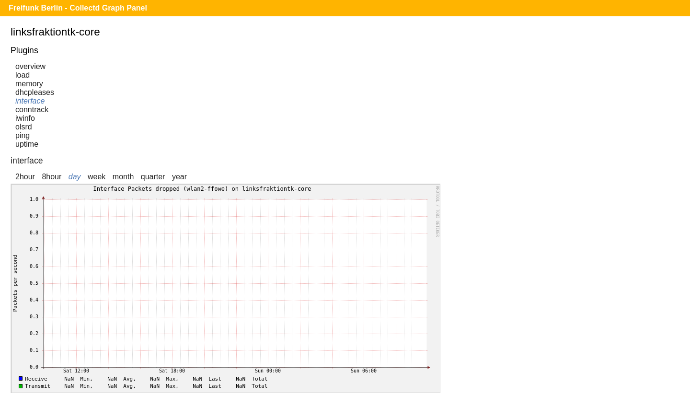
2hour (25, 177)
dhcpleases (34, 92)
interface (30, 101)
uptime (26, 144)
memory (29, 84)
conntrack (31, 109)
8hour (51, 177)
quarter (153, 177)
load (22, 75)
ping (22, 135)
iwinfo (25, 118)
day (75, 177)
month (123, 177)
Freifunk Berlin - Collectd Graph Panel (78, 8)
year (179, 177)
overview (30, 66)
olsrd (23, 127)
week (96, 177)
